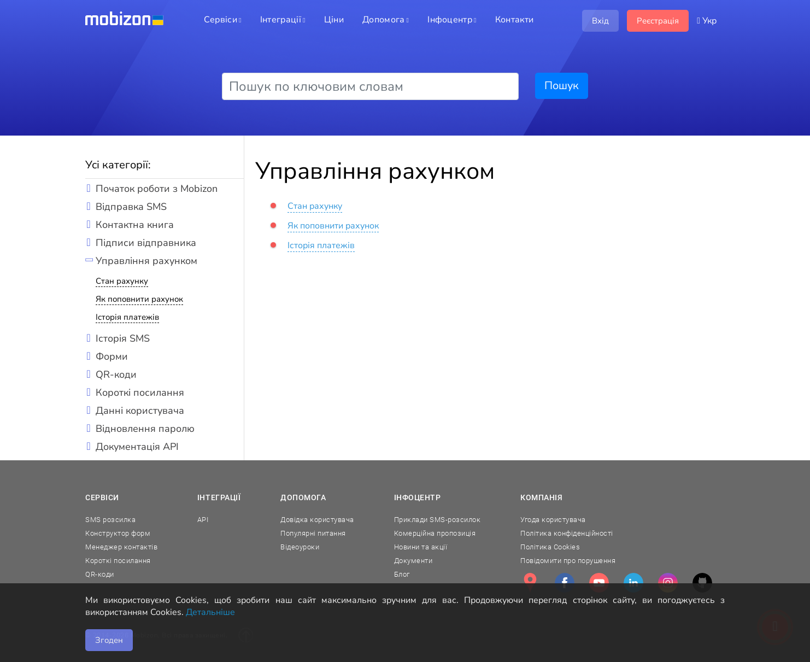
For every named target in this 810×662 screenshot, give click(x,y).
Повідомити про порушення (567, 560)
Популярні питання (313, 533)
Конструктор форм (117, 533)
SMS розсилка (110, 519)
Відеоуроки (299, 547)
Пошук (561, 85)
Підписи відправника (146, 242)
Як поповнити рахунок (139, 299)
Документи (413, 560)
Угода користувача (553, 519)
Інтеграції (219, 497)
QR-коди (116, 374)
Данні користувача (140, 410)
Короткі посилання (140, 392)
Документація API (137, 446)
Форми (112, 356)
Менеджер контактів (121, 547)
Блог (402, 574)
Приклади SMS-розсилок (437, 519)
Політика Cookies (550, 547)
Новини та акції (421, 547)
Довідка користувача (317, 519)
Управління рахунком (146, 260)
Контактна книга (135, 224)
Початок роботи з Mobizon (157, 188)
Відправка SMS (131, 206)
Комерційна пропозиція (435, 533)
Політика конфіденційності (566, 533)
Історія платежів (127, 317)
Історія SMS (123, 338)
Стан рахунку (122, 281)
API (203, 519)
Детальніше (210, 612)
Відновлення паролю (145, 428)
